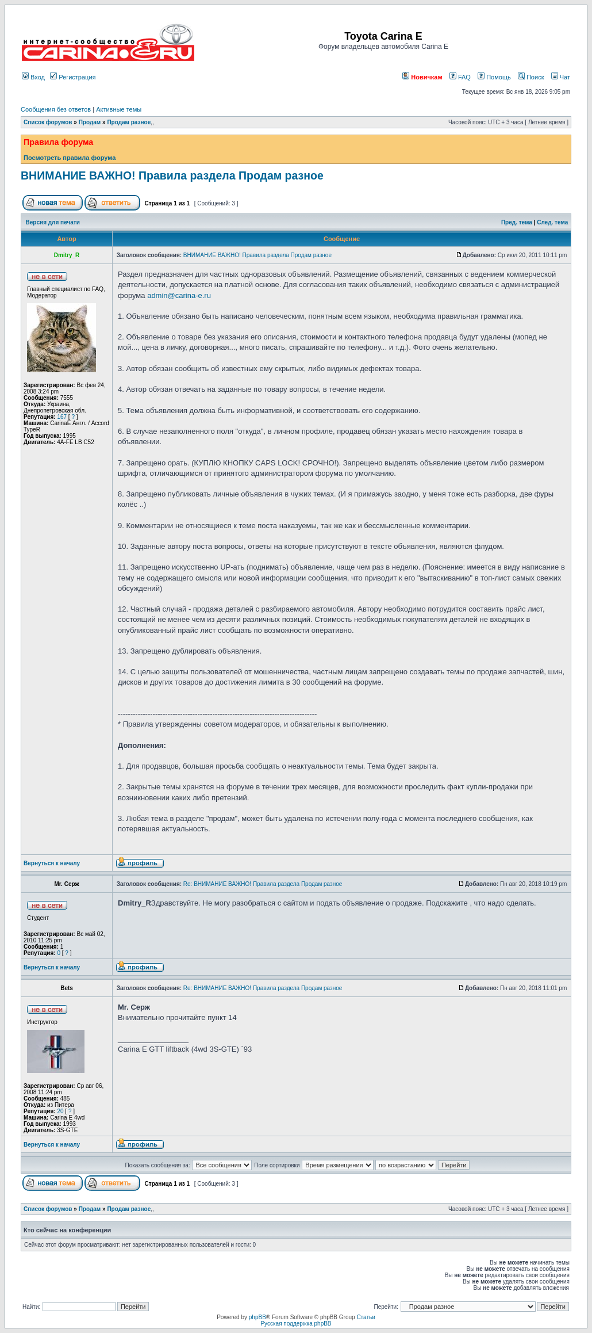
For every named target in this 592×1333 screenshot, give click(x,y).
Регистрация (72, 77)
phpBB (257, 1317)
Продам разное (129, 122)
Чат (560, 77)
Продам (90, 122)
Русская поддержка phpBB (295, 1323)
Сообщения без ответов (56, 109)
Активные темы (118, 109)
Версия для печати (53, 222)
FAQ (460, 77)
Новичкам (422, 77)
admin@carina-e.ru (179, 295)
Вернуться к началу (52, 863)
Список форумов (48, 122)
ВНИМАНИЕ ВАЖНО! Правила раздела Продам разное (172, 175)
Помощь (494, 77)
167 (62, 417)
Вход (33, 77)
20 (60, 1111)
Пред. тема (516, 222)
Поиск (531, 77)
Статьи (365, 1317)
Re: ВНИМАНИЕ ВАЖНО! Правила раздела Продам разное (262, 884)
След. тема (552, 222)
